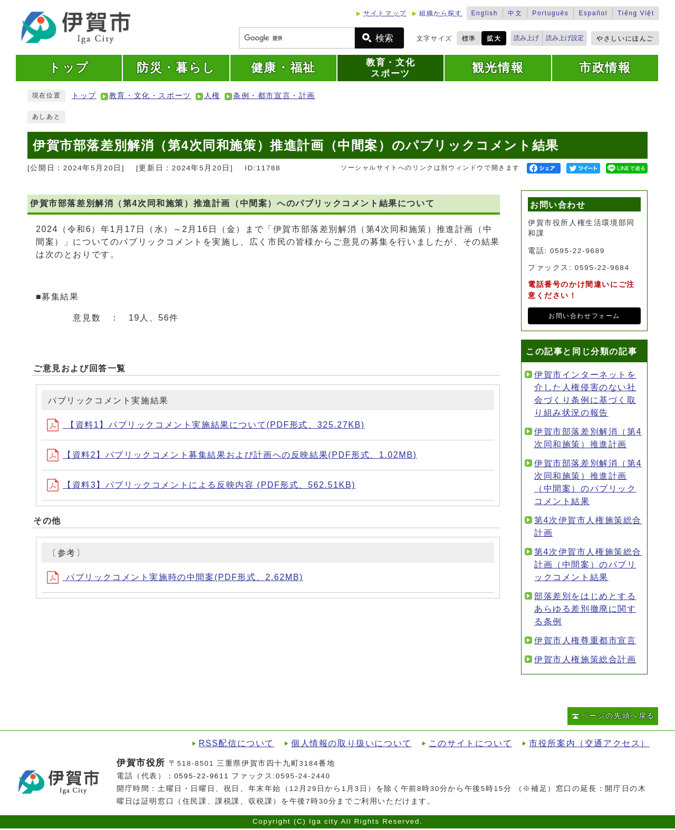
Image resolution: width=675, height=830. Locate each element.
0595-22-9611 (201, 776)
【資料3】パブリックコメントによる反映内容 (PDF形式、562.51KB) (201, 484)
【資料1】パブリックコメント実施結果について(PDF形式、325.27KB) (206, 424)
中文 (515, 13)
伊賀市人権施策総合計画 (585, 659)
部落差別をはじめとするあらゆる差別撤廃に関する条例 (585, 609)
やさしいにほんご (625, 38)
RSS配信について (236, 743)
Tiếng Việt (636, 13)
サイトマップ (385, 13)
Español (593, 13)
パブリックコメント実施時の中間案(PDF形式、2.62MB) (175, 577)
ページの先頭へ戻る (618, 716)
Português (550, 13)
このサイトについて (470, 743)
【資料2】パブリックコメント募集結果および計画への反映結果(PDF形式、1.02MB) (232, 454)
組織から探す (440, 13)
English (484, 13)
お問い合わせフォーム (584, 316)
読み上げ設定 (565, 38)
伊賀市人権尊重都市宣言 (585, 640)
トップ (84, 96)
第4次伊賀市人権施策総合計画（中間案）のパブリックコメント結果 (588, 564)
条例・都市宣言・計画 (274, 96)
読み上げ (526, 38)
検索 (384, 38)
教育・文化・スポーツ (150, 96)
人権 (212, 96)
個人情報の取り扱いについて (351, 743)
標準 (469, 38)
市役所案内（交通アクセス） (589, 743)
